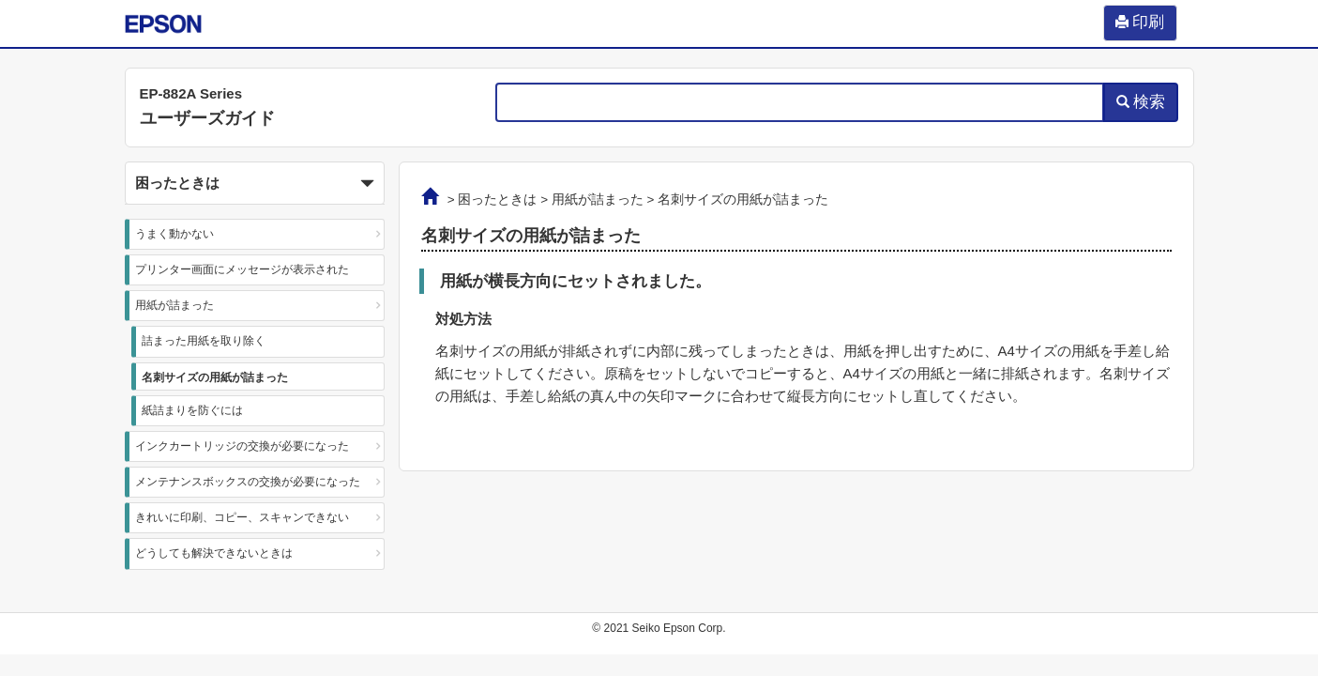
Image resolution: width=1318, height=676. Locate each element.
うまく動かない (174, 233)
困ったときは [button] (255, 184)
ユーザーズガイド (207, 118)
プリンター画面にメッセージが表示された (242, 269)
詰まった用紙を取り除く (203, 340)
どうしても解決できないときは (214, 553)
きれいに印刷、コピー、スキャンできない (242, 517)
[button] (255, 183)
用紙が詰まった (174, 305)
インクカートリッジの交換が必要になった (242, 446)
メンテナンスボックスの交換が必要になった (247, 481)
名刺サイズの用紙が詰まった (215, 377)
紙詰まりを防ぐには (192, 410)
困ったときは (497, 199)
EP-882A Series (191, 93)
